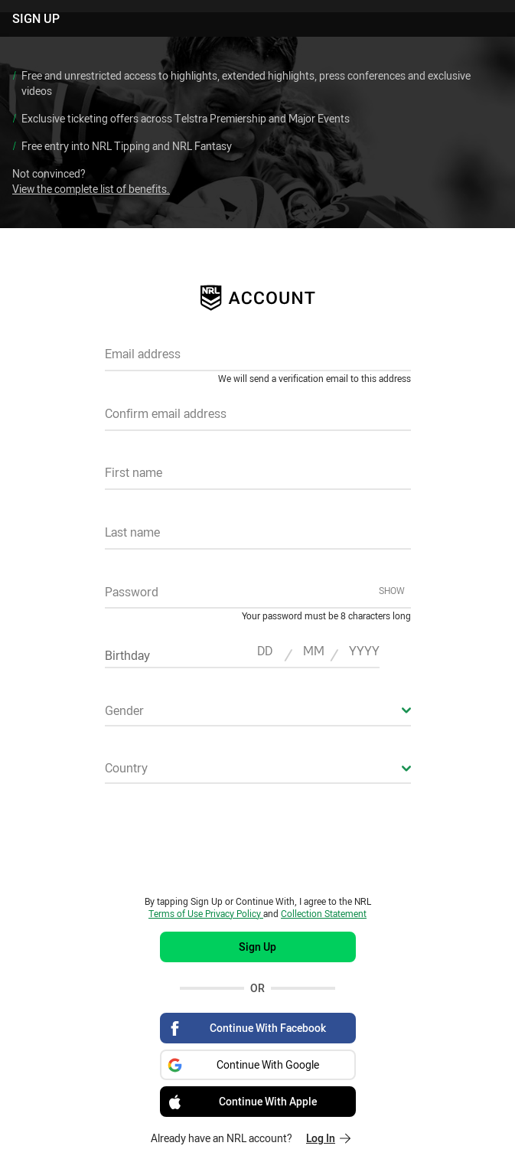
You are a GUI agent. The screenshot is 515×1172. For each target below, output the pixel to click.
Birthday (127, 655)
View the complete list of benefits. (91, 188)
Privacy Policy (234, 913)
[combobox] (258, 715)
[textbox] (258, 359)
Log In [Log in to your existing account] (328, 1138)
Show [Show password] (392, 590)
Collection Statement (324, 913)
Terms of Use (176, 913)
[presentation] (258, 839)
